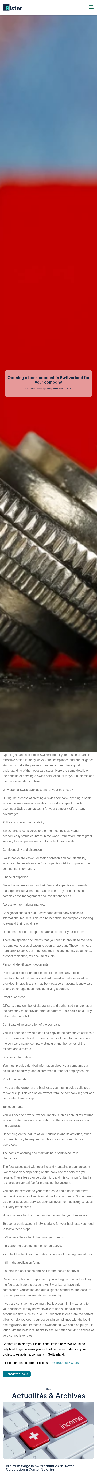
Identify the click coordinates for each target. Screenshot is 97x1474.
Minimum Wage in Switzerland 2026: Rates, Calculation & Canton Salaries (41, 1468)
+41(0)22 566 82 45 (65, 1363)
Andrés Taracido (36, 389)
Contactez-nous (16, 1374)
